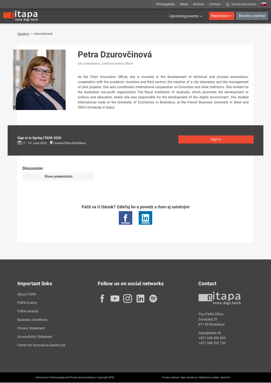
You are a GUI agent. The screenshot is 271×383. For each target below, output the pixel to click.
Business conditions (32, 320)
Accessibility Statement (34, 337)
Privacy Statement (31, 329)
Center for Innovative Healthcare (41, 346)
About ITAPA (26, 295)
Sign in (216, 140)
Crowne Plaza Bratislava (69, 143)
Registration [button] (220, 16)
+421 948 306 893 (212, 338)
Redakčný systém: (209, 377)
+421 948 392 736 (212, 343)
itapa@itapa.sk (209, 333)
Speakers (23, 34)
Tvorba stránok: (171, 377)
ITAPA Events (27, 303)
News (184, 4)
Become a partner (252, 16)
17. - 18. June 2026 (32, 143)
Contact (215, 4)
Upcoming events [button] (184, 16)
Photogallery (165, 4)
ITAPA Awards (27, 312)
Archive (198, 4)
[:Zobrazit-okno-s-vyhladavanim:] (241, 4)
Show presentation (58, 177)
